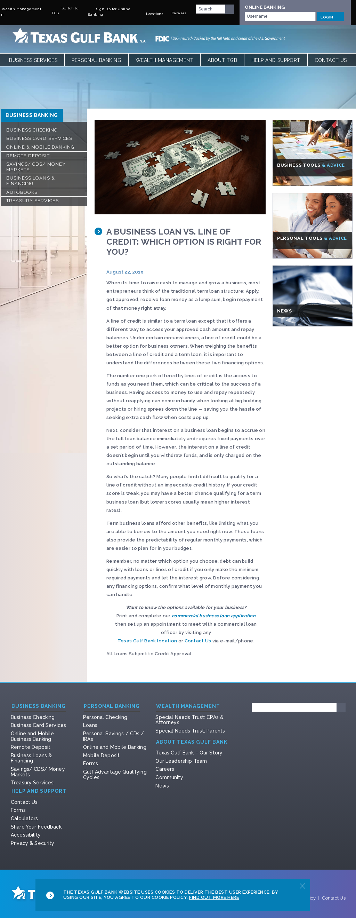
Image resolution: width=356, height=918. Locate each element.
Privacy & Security (33, 843)
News (162, 786)
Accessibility (26, 835)
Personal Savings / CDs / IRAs (113, 736)
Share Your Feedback (36, 827)
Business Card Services (39, 138)
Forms (90, 763)
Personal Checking (105, 717)
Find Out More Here (214, 897)
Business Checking (32, 130)
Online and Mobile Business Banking (32, 736)
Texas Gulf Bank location (147, 640)
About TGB (222, 60)
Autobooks (22, 192)
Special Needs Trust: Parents (190, 731)
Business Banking (32, 115)
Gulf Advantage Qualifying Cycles (115, 774)
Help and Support (275, 60)
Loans (90, 725)
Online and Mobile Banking (114, 747)
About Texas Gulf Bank (191, 742)
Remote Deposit (28, 155)
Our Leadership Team (181, 761)
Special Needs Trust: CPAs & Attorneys (189, 720)
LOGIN (330, 16)
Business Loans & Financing (30, 180)
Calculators (24, 818)
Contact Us (331, 60)
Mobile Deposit (101, 755)
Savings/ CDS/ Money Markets (36, 166)
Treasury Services (32, 200)
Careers (164, 769)
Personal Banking (96, 60)
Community (169, 777)
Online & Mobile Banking (40, 147)
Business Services (33, 60)
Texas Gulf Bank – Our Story (188, 752)
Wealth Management (164, 60)
